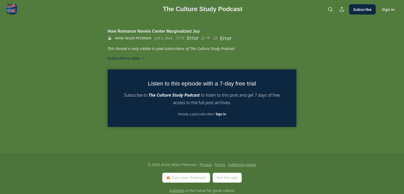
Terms (220, 164)
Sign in (388, 9)
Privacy (206, 164)
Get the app (227, 177)
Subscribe (362, 9)
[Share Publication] (342, 9)
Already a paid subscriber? (202, 114)
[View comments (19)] (205, 38)
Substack (177, 190)
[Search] (330, 9)
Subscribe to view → (126, 58)
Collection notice (242, 164)
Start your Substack (185, 178)
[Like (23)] (180, 38)
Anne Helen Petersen (133, 38)
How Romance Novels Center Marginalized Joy (154, 31)
